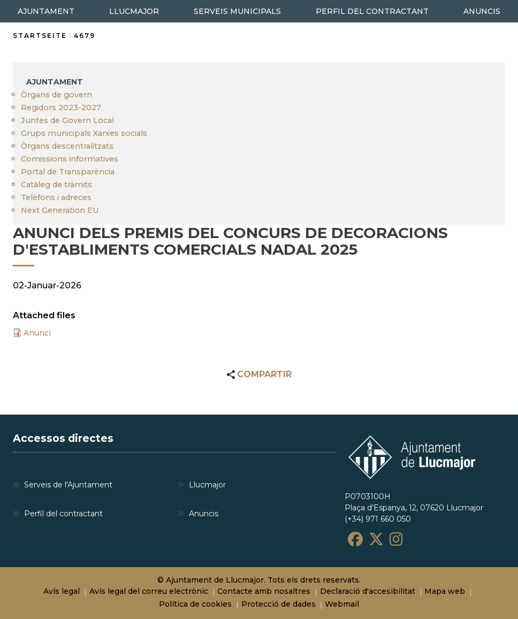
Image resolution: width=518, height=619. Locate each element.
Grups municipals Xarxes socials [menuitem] (84, 133)
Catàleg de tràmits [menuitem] (56, 184)
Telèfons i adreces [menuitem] (56, 197)
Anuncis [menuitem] (203, 513)
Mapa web (444, 591)
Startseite (40, 36)
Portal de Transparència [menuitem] (68, 172)
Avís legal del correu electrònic (148, 591)
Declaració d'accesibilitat (367, 591)
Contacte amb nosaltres (263, 591)
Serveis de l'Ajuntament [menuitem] (68, 485)
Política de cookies (195, 604)
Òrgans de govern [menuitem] (56, 95)
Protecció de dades (278, 604)
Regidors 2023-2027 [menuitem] (61, 107)
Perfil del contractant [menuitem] (63, 513)
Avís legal (61, 591)
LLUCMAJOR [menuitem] (134, 11)
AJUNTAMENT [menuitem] (46, 11)
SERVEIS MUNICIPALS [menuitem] (237, 11)
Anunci (37, 333)
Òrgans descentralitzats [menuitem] (67, 146)
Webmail (342, 604)
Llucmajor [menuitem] (207, 485)
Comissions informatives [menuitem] (69, 159)
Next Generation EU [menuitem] (60, 210)
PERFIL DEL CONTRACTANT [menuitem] (372, 11)
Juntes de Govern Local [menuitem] (67, 120)
